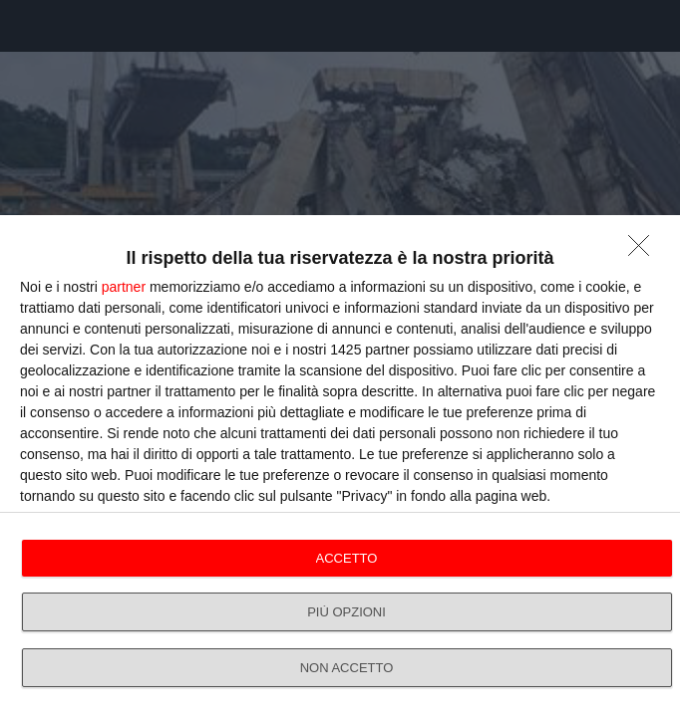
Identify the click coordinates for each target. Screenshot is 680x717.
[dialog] (340, 466)
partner (124, 287)
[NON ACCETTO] (644, 251)
